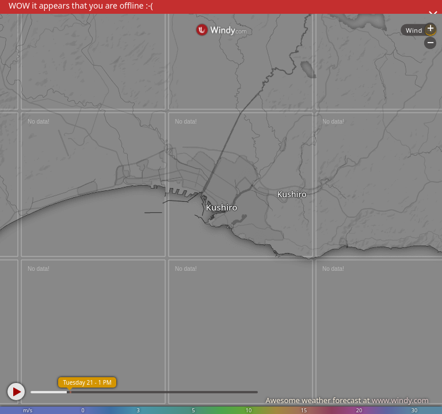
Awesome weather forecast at (347, 400)
